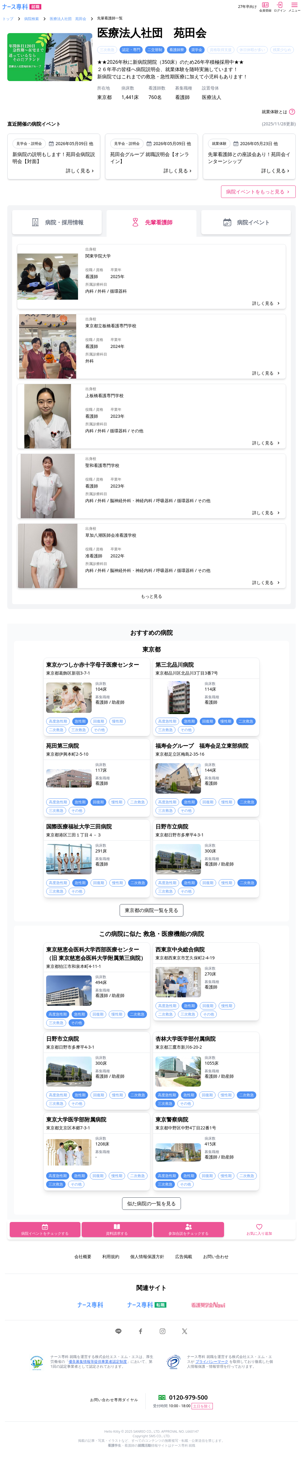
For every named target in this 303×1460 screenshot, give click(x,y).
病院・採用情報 (56, 222)
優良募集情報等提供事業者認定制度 (98, 1361)
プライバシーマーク (212, 1361)
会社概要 (82, 1256)
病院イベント (246, 222)
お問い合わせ (216, 1256)
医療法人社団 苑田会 (68, 18)
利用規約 (110, 1256)
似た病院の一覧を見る (151, 1203)
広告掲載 (183, 1256)
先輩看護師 (151, 222)
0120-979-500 (188, 1397)
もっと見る (151, 596)
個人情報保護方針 (147, 1256)
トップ (7, 18)
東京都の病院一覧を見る (151, 910)
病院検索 (31, 18)
